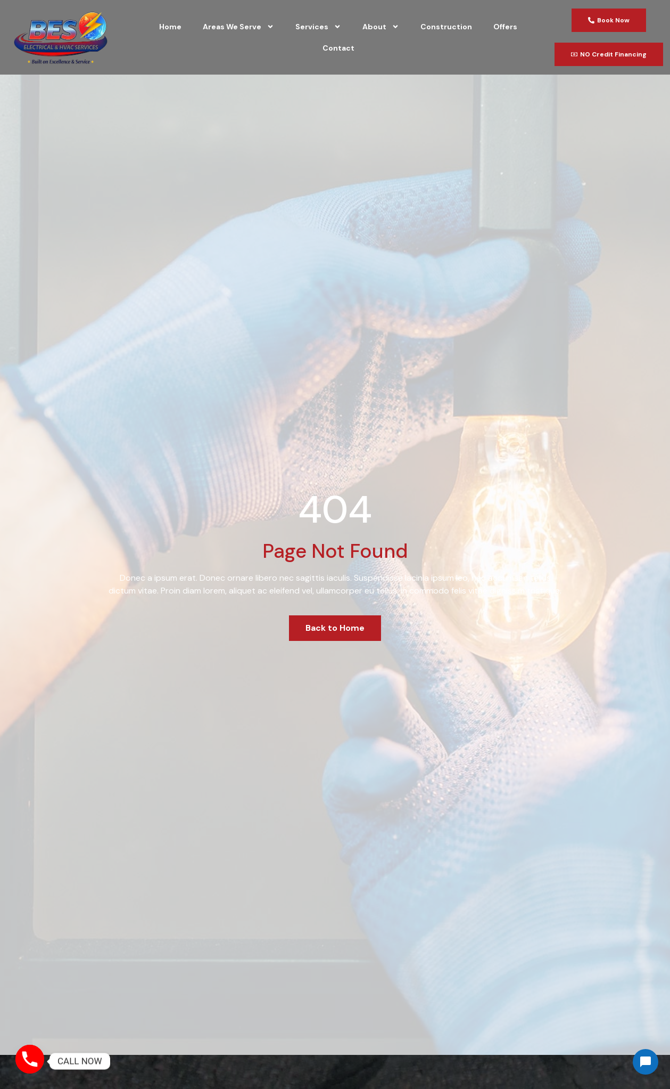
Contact (338, 48)
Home (170, 26)
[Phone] (29, 1061)
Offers (505, 26)
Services (318, 27)
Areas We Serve (238, 27)
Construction (446, 26)
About (380, 27)
